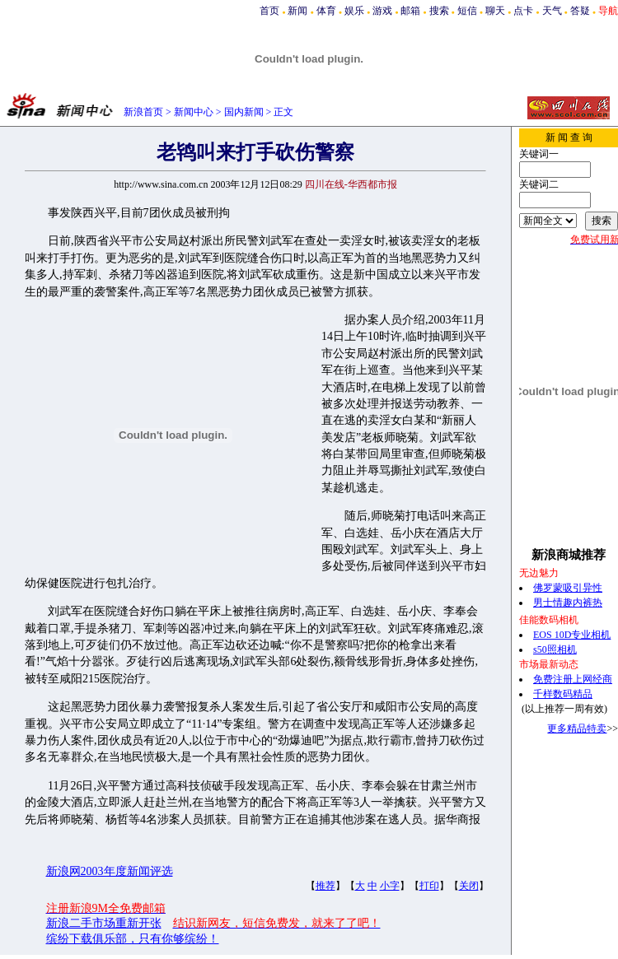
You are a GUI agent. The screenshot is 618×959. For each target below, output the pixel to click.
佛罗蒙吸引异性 (567, 588)
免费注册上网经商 (572, 679)
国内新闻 (244, 112)
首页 (269, 10)
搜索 (439, 10)
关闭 (469, 885)
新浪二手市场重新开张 (104, 923)
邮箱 (410, 10)
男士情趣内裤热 (567, 602)
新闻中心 (193, 112)
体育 (326, 10)
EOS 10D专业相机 (572, 634)
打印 (429, 885)
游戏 (382, 10)
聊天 (495, 10)
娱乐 (354, 10)
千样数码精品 (562, 694)
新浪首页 (143, 112)
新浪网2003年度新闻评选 (109, 871)
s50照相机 (555, 649)
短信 (467, 10)
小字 (390, 885)
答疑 (580, 10)
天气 (552, 10)
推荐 (325, 885)
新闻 (297, 10)
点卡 (523, 10)
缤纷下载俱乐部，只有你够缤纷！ (132, 939)
